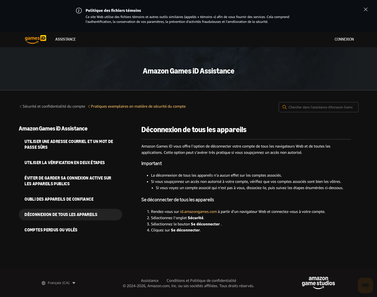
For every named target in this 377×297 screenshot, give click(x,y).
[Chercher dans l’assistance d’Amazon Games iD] (318, 107)
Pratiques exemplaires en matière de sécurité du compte (136, 106)
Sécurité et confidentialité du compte (52, 106)
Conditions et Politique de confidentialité (201, 280)
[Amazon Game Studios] (318, 283)
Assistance (65, 39)
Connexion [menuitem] (344, 39)
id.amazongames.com (198, 211)
